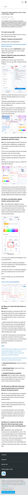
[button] (3, 473)
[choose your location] (26, 2)
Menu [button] (2, 2)
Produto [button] (3, 455)
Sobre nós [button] (4, 464)
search (22, 2)
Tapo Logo (14, 2)
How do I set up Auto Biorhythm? (10, 282)
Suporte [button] (3, 459)
